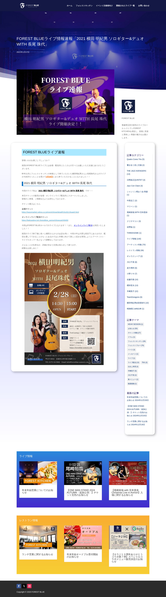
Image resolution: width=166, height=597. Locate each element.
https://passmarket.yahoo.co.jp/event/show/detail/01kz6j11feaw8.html (50, 212)
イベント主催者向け (104, 6)
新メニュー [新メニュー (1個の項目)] (133, 379)
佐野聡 (129, 227)
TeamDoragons (133, 297)
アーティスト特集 (134, 245)
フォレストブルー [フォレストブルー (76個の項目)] (136, 345)
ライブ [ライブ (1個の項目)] (131, 358)
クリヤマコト (132, 221)
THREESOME (133, 233)
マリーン (130, 206)
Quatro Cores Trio (134, 159)
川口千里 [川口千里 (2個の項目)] (132, 375)
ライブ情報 (131, 239)
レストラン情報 (133, 250)
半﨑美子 (130, 291)
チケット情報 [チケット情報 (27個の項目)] (134, 333)
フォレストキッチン (84, 6)
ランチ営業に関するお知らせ (37, 554)
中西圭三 (130, 200)
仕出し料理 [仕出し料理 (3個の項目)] (133, 367)
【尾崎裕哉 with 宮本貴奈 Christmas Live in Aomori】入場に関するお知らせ (127, 492)
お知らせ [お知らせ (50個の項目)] (133, 328)
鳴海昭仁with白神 (134, 309)
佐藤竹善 (130, 279)
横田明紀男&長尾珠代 (136, 303)
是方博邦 (130, 268)
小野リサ (130, 274)
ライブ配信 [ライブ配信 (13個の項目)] (133, 362)
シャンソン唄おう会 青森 (137, 192)
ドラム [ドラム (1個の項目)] (131, 337)
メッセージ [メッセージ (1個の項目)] (133, 354)
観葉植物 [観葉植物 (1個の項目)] (132, 384)
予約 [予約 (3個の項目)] (144, 362)
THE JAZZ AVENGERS (136, 171)
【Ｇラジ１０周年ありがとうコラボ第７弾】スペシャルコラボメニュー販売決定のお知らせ (127, 558)
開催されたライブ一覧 (125, 6)
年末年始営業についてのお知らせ (37, 491)
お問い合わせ (143, 6)
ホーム (69, 6)
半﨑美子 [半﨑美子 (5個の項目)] (132, 371)
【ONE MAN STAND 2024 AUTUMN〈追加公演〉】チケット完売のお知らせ (83, 492)
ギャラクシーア (133, 256)
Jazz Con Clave (133, 186)
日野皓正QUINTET (134, 180)
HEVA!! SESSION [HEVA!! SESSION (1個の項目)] (135, 324)
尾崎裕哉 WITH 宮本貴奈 (137, 212)
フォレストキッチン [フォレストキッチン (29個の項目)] (137, 341)
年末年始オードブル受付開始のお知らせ (82, 555)
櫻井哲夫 (130, 285)
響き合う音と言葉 (134, 165)
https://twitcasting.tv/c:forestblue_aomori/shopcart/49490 (45, 220)
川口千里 (130, 262)
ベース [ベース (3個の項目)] (131, 350)
